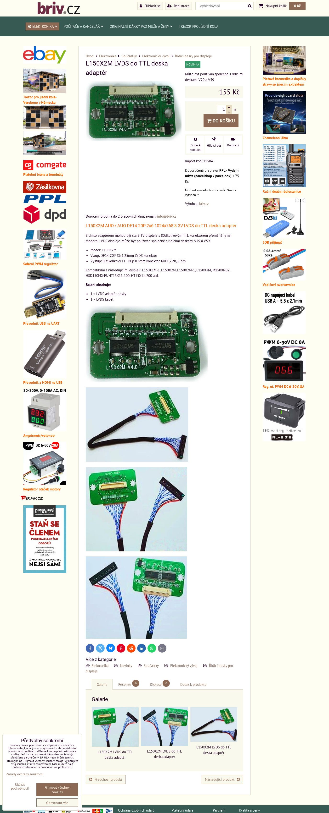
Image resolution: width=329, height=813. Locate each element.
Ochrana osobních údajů (136, 810)
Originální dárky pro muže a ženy (141, 26)
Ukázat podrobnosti (20, 786)
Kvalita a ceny (249, 810)
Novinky (126, 665)
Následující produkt (222, 779)
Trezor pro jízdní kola (198, 26)
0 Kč (297, 5)
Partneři (219, 810)
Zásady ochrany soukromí (24, 774)
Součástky (151, 665)
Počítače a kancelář (83, 26)
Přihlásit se (150, 5)
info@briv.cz (166, 216)
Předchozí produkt (105, 779)
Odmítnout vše (57, 802)
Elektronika (42, 26)
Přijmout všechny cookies (57, 789)
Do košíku (221, 121)
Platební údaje (182, 810)
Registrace (178, 5)
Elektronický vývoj (184, 665)
